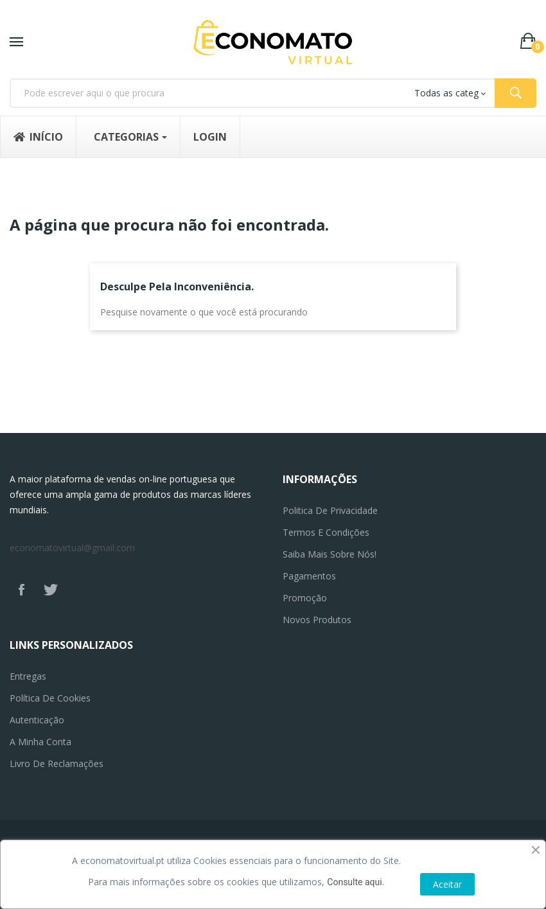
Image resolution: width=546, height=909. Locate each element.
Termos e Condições (326, 532)
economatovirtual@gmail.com (72, 548)
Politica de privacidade (330, 510)
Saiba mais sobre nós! (329, 554)
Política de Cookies (50, 698)
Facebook (21, 589)
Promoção (305, 598)
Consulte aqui (354, 882)
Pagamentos (309, 576)
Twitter (50, 589)
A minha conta (40, 742)
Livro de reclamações (56, 763)
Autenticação (37, 720)
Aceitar (447, 884)
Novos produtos (317, 619)
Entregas (28, 676)
